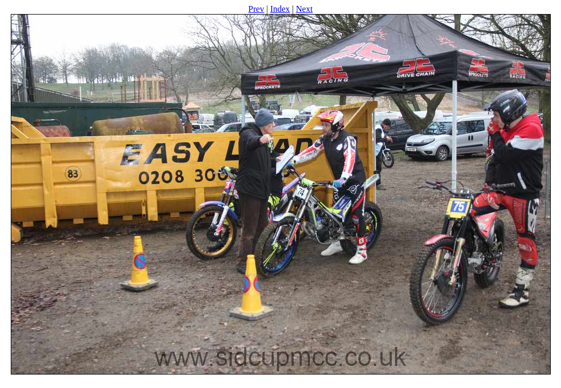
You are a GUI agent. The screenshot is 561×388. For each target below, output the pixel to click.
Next (304, 8)
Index (279, 8)
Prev (256, 8)
